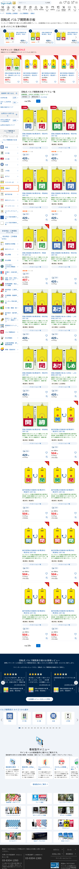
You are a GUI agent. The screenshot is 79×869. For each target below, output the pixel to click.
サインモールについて (63, 858)
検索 (47, 3)
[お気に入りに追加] (27, 43)
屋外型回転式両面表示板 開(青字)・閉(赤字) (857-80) (62, 430)
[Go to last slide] (3, 683)
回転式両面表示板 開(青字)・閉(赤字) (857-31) (35, 135)
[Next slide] (76, 37)
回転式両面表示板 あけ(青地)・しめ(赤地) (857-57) (63, 317)
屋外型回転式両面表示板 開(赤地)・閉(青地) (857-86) (62, 612)
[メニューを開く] (76, 2)
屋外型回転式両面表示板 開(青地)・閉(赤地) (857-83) (33, 551)
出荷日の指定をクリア (7, 125)
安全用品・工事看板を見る (9, 237)
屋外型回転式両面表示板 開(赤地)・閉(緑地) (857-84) (62, 551)
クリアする (44, 97)
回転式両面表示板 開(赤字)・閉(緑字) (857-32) (34, 254)
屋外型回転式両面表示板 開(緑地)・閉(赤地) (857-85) (33, 612)
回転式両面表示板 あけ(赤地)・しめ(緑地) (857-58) (63, 374)
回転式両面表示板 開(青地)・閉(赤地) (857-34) (64, 254)
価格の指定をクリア (6, 107)
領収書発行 (69, 854)
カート (69, 849)
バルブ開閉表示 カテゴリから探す (14, 709)
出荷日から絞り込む (7, 114)
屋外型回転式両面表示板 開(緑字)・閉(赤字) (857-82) (62, 491)
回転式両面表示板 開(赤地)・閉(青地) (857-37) (64, 194)
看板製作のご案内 (39, 784)
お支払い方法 (56, 854)
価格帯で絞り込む (7, 93)
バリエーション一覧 (35, 148)
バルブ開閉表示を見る (9, 141)
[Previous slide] (3, 37)
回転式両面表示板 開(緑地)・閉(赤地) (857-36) (64, 135)
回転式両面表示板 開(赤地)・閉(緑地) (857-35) (35, 194)
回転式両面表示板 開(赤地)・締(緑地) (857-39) (35, 430)
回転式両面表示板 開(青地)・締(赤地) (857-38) (35, 317)
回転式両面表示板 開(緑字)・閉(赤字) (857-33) (35, 374)
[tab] (19, 727)
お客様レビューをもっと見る (39, 699)
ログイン (56, 849)
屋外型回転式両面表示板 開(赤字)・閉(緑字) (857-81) (33, 491)
